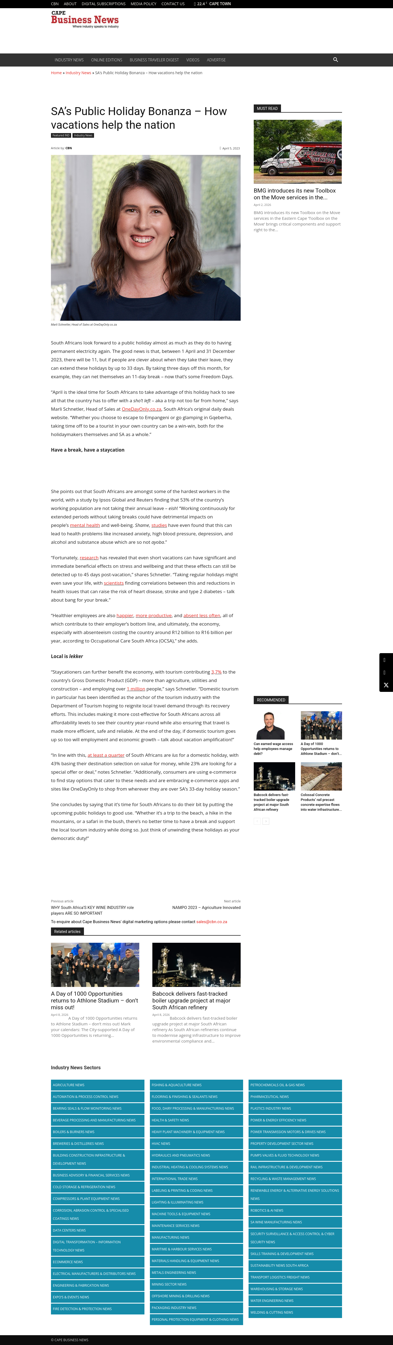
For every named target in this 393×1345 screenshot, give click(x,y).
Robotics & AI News (266, 1210)
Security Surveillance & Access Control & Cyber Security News (292, 1238)
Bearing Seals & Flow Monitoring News (87, 1108)
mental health (85, 525)
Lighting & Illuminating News (177, 1202)
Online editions (106, 59)
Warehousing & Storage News (276, 1289)
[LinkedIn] (386, 660)
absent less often (201, 615)
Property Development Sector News (281, 1143)
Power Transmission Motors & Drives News (288, 1132)
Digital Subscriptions (104, 3)
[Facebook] (386, 672)
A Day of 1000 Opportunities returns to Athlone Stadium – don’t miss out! (94, 1000)
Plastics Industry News (270, 1108)
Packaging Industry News (174, 1307)
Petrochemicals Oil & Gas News (277, 1085)
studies (159, 525)
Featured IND (61, 135)
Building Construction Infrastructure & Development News (89, 1159)
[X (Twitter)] (386, 685)
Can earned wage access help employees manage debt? (273, 749)
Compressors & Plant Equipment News (86, 1198)
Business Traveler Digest (154, 59)
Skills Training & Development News (281, 1253)
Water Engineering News (272, 1300)
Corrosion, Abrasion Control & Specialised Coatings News (91, 1214)
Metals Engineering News (174, 1272)
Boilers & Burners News (73, 1132)
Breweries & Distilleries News (78, 1143)
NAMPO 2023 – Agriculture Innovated (207, 907)
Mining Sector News (169, 1284)
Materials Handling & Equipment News (185, 1261)
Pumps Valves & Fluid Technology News (284, 1155)
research (89, 557)
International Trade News (175, 1178)
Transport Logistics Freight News (280, 1277)
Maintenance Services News (176, 1225)
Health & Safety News (170, 1120)
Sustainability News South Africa (279, 1265)
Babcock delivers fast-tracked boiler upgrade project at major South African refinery (191, 1000)
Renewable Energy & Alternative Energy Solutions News (294, 1194)
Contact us (173, 3)
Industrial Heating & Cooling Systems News (190, 1167)
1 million (136, 689)
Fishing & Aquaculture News (177, 1085)
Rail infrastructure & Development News (286, 1167)
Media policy (143, 3)
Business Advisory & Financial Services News (91, 1175)
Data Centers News (69, 1230)
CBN (55, 3)
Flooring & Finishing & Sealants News (184, 1096)
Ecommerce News (68, 1262)
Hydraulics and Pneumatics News (181, 1155)
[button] (335, 60)
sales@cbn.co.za (211, 921)
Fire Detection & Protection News (82, 1309)
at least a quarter (106, 755)
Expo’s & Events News (71, 1297)
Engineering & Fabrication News (81, 1285)
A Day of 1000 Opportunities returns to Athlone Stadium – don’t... (321, 749)
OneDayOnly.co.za (141, 409)
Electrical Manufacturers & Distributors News (94, 1273)
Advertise (216, 59)
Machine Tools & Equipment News (181, 1214)
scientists (114, 583)
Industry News (69, 59)
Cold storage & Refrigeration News (84, 1187)
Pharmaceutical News (269, 1096)
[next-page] (265, 821)
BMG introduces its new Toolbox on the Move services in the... (295, 194)
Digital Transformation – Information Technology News (87, 1246)
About (70, 3)
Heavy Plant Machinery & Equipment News (188, 1132)
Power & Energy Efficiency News (278, 1120)
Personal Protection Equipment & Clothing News (195, 1319)
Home (56, 72)
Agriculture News (68, 1085)
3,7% (216, 672)
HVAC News (161, 1143)
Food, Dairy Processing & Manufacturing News (193, 1108)
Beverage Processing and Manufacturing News (94, 1120)
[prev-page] (257, 821)
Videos (192, 59)
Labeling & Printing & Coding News (182, 1190)
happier (125, 615)
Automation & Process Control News (85, 1096)
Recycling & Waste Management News (283, 1178)
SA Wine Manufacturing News (276, 1222)
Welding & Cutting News (271, 1312)
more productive (154, 615)
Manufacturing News (170, 1237)
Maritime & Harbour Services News (182, 1249)
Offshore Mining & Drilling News (181, 1296)
